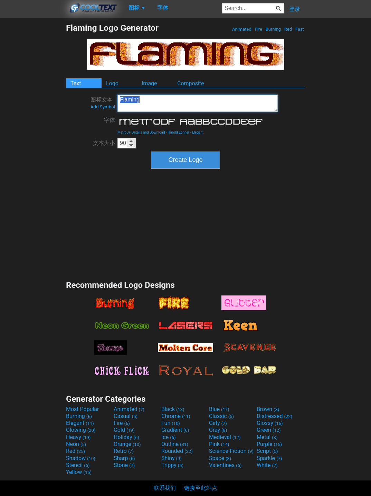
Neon (76, 444)
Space (220, 458)
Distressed (274, 416)
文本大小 (104, 143)
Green (269, 430)
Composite (190, 83)
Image (149, 83)
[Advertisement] (32, 126)
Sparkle (269, 458)
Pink (219, 444)
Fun (170, 423)
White (267, 465)
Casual (125, 416)
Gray (218, 430)
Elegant (197, 132)
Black (172, 409)
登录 (294, 9)
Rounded (177, 451)
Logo (112, 83)
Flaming (197, 103)
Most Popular (82, 409)
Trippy (172, 465)
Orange (127, 444)
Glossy (270, 423)
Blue (219, 409)
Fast (299, 29)
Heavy (78, 437)
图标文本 (103, 102)
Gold (124, 430)
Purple (269, 444)
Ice (168, 437)
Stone (124, 465)
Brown (268, 409)
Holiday (126, 437)
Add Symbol (103, 106)
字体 (109, 120)
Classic (221, 416)
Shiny (171, 458)
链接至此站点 (200, 488)
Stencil (77, 465)
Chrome (175, 416)
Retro (124, 451)
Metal (267, 437)
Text (75, 83)
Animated (242, 29)
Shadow (80, 458)
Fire (258, 29)
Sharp (124, 458)
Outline (174, 444)
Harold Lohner (178, 132)
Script (267, 451)
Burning (273, 29)
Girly (218, 423)
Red (288, 29)
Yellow (79, 472)
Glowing (80, 430)
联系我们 (165, 488)
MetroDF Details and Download (141, 132)
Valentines (225, 465)
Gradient (175, 430)
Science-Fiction (231, 451)
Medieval (225, 437)
